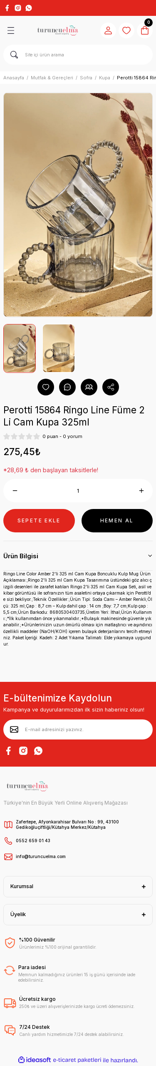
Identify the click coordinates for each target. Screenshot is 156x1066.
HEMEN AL (117, 520)
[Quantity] (78, 490)
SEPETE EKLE (39, 520)
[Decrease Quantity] (14, 490)
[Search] (78, 55)
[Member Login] (108, 30)
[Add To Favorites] (45, 387)
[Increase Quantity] (141, 490)
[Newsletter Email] (78, 729)
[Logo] (58, 30)
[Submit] (14, 729)
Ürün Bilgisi (20, 556)
